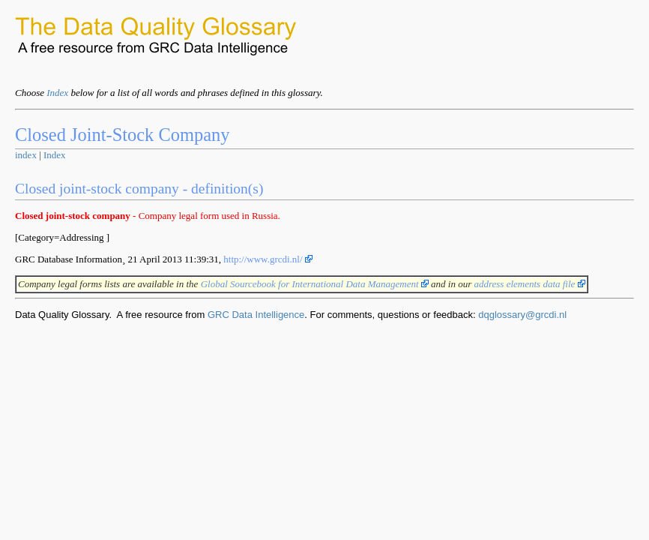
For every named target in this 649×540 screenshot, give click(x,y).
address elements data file (529, 284)
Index (57, 92)
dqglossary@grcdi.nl (522, 314)
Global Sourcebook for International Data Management (315, 284)
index (26, 154)
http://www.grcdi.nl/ (268, 259)
